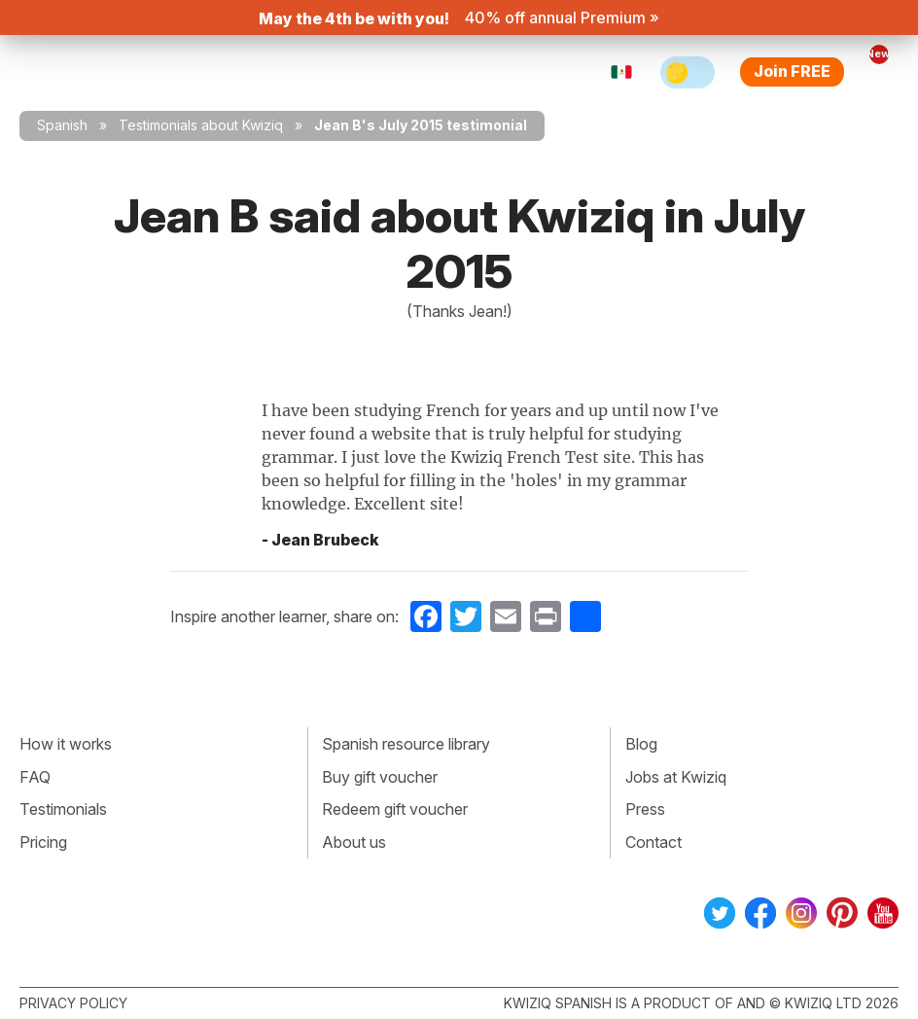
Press (645, 809)
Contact (653, 842)
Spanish (62, 125)
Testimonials (63, 809)
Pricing (43, 842)
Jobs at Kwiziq (675, 777)
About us (354, 842)
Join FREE (792, 71)
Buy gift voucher (380, 777)
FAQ (35, 777)
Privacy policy (73, 1003)
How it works (65, 744)
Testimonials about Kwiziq (201, 125)
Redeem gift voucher (395, 809)
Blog (641, 744)
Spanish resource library (406, 744)
